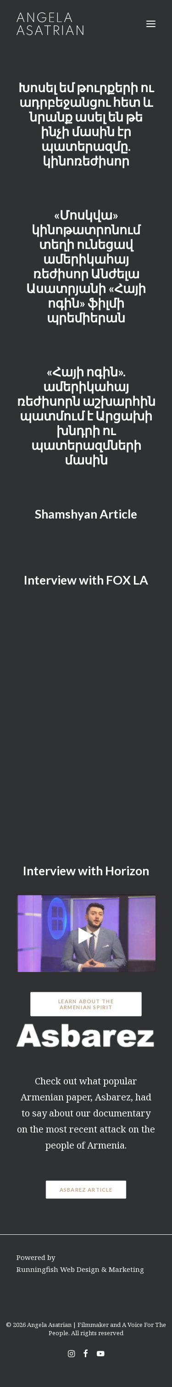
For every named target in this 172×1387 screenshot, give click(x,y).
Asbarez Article (86, 1190)
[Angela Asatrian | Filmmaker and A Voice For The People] (50, 23)
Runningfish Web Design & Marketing (80, 1269)
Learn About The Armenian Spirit (87, 1004)
